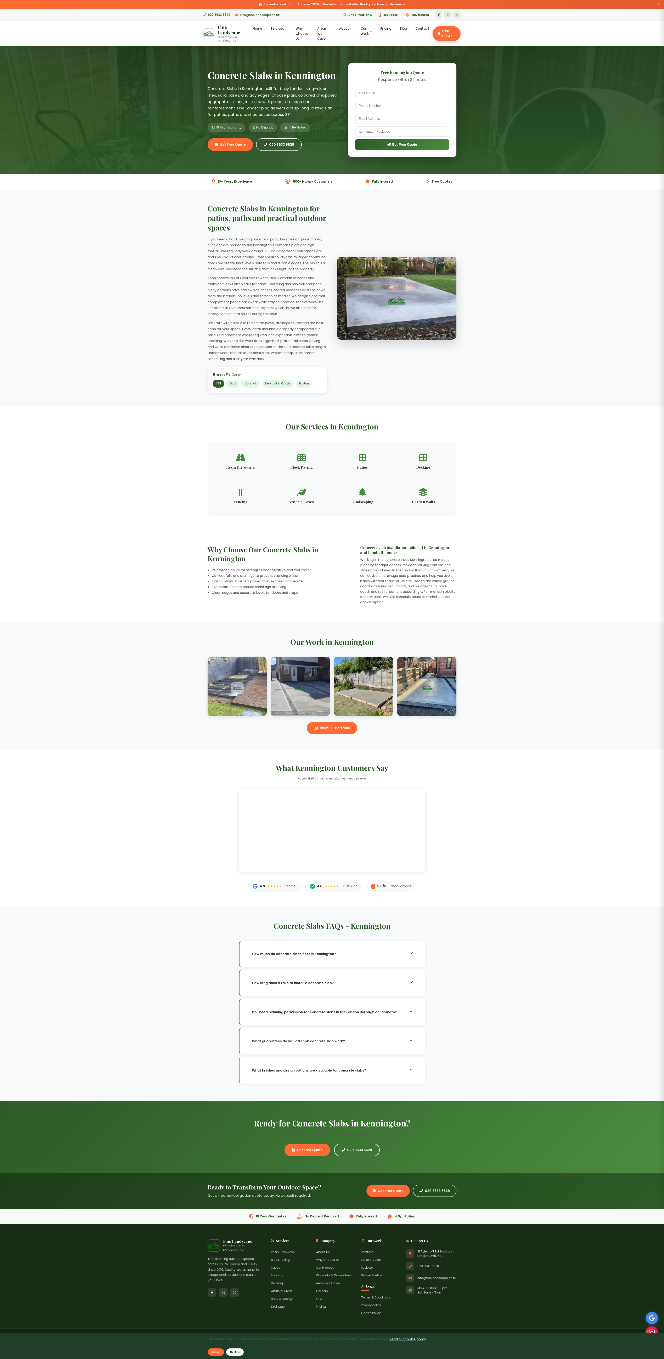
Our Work (366, 31)
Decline (235, 1352)
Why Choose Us (302, 34)
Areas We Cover (322, 34)
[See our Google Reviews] (651, 1317)
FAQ (319, 1299)
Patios (275, 1268)
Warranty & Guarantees (334, 1276)
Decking (277, 1283)
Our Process (325, 1268)
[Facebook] (438, 14)
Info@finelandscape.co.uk (257, 15)
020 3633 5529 (216, 15)
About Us (323, 1252)
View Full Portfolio (332, 728)
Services (279, 29)
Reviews (367, 1268)
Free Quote (445, 33)
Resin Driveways (283, 1252)
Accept (215, 1352)
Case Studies (371, 1260)
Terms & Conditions (376, 1298)
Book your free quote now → (382, 4)
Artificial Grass (282, 1291)
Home (258, 29)
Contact (422, 29)
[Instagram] (447, 14)
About (345, 29)
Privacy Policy (371, 1305)
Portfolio (367, 1252)
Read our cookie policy (407, 1339)
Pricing (386, 29)
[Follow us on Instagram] (651, 1332)
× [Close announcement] (659, 4)
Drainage (278, 1307)
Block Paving (280, 1260)
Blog (403, 29)
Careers (322, 1291)
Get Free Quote (230, 144)
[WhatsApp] (457, 14)
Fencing (277, 1276)
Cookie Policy (371, 1313)
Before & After (371, 1276)
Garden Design (282, 1299)
